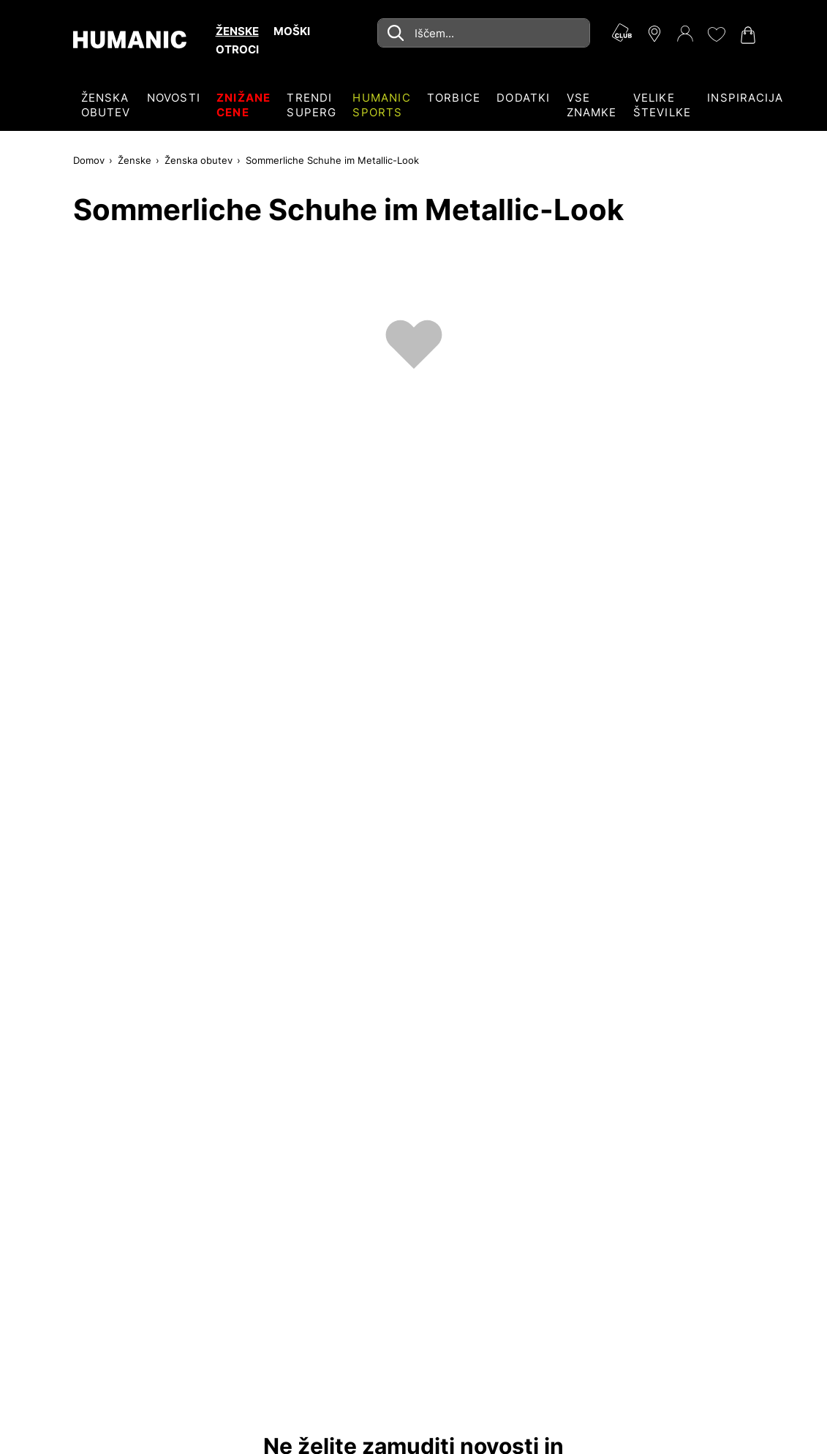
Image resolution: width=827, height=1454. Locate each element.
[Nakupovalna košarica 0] (746, 35)
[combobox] (483, 33)
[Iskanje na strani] (483, 33)
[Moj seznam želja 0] (716, 34)
